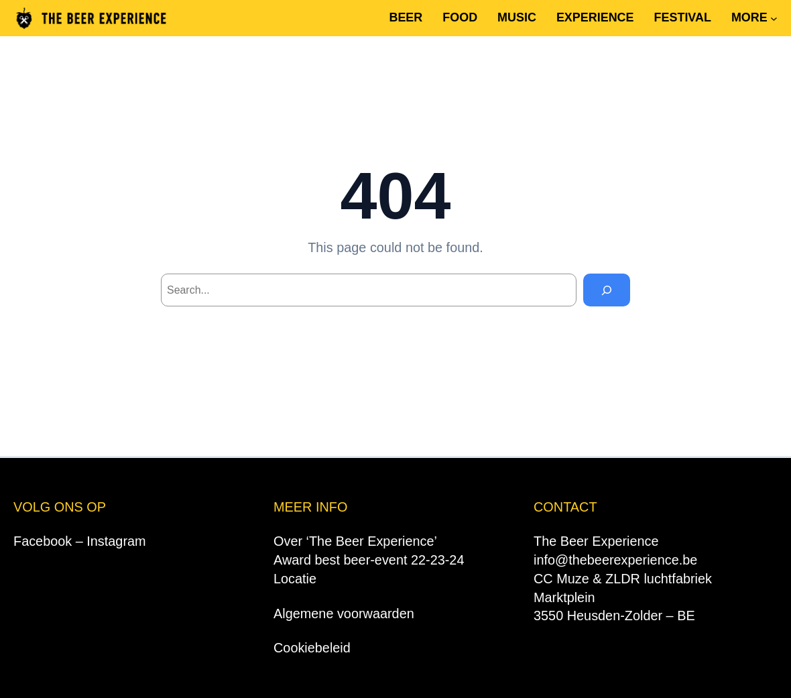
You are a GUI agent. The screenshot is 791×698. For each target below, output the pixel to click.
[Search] (607, 290)
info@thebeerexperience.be (615, 559)
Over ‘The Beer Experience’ (355, 541)
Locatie (294, 578)
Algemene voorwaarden (343, 613)
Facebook (42, 541)
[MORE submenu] (774, 18)
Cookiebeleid (312, 647)
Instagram (115, 541)
